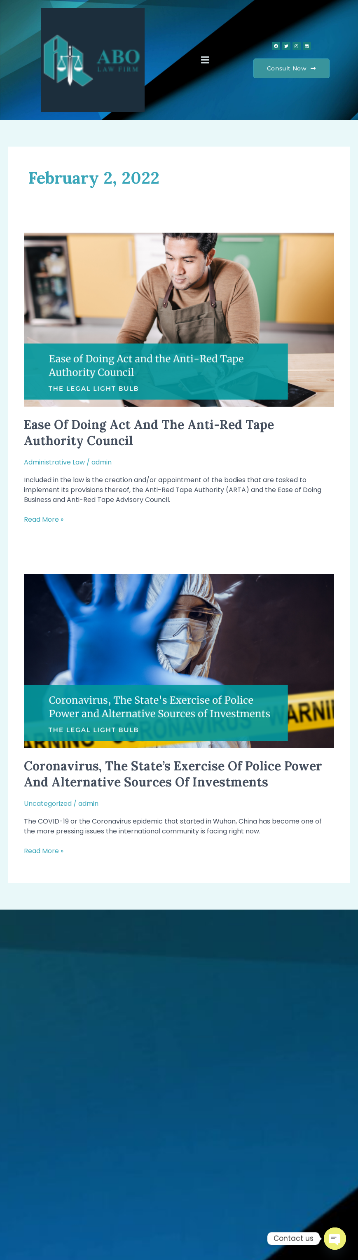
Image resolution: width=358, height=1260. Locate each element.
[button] (205, 60)
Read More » (43, 519)
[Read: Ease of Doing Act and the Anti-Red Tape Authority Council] (179, 319)
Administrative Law (54, 462)
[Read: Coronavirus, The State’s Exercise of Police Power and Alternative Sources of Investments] (179, 660)
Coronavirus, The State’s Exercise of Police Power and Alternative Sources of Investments (173, 774)
